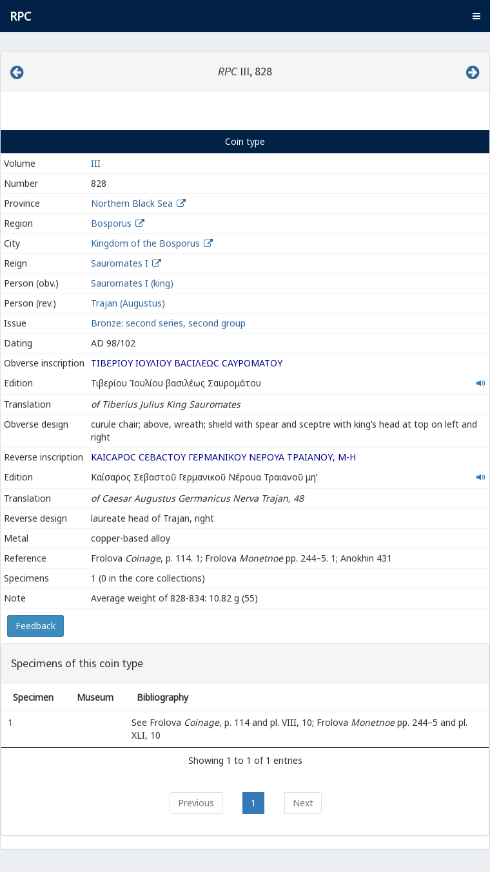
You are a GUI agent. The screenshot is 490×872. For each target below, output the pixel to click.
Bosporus (111, 223)
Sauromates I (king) (132, 283)
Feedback (35, 626)
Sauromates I (119, 263)
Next (303, 803)
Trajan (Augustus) (128, 303)
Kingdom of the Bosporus (145, 243)
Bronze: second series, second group (168, 323)
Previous (196, 803)
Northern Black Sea (132, 203)
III (96, 163)
